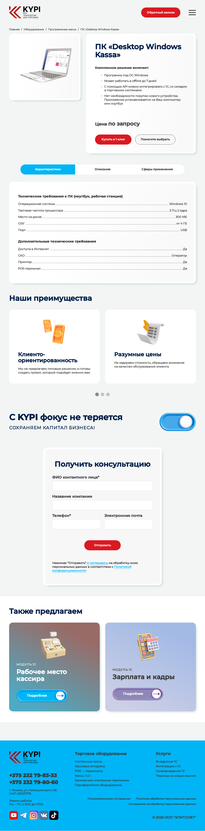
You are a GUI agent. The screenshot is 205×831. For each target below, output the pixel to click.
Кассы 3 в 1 (83, 776)
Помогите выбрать (155, 139)
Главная (14, 29)
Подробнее (37, 696)
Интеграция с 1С (168, 766)
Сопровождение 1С (170, 771)
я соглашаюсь (97, 563)
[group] (45, 67)
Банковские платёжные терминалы (102, 780)
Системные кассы (88, 762)
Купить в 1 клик (113, 139)
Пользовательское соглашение (109, 799)
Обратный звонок (160, 12)
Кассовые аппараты (90, 766)
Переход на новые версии (176, 776)
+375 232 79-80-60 (33, 782)
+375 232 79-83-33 (33, 775)
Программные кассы (62, 29)
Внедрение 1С (166, 762)
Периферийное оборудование (98, 785)
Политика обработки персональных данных (166, 799)
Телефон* (61, 515)
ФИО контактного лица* (75, 477)
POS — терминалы (89, 771)
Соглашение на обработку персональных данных (162, 804)
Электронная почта (123, 515)
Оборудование (34, 29)
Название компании (72, 496)
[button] (192, 12)
